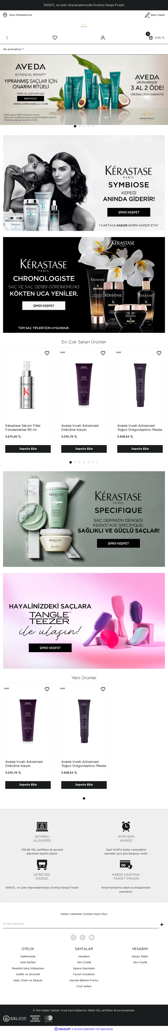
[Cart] (156, 38)
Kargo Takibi (140, 956)
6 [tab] (93, 462)
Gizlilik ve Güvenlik (28, 974)
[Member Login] (103, 38)
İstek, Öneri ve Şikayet (27, 980)
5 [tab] (93, 126)
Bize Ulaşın (158, 14)
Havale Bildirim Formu (84, 980)
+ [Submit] (162, 925)
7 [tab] (97, 462)
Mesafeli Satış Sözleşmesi (28, 968)
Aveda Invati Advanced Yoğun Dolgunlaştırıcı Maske (139, 428)
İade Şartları (28, 962)
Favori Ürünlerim (84, 974)
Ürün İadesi (83, 986)
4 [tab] (88, 126)
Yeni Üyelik (84, 962)
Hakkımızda (28, 956)
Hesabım (84, 956)
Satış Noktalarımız (20, 14)
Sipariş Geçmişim (84, 968)
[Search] (84, 49)
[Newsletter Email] (81, 924)
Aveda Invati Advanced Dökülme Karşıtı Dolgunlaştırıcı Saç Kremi (81, 430)
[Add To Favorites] (47, 353)
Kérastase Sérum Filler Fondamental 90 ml (23, 428)
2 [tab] (79, 126)
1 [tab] (75, 126)
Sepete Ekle (28, 449)
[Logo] (84, 25)
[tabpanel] (84, 90)
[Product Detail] (62, 352)
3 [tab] (84, 126)
